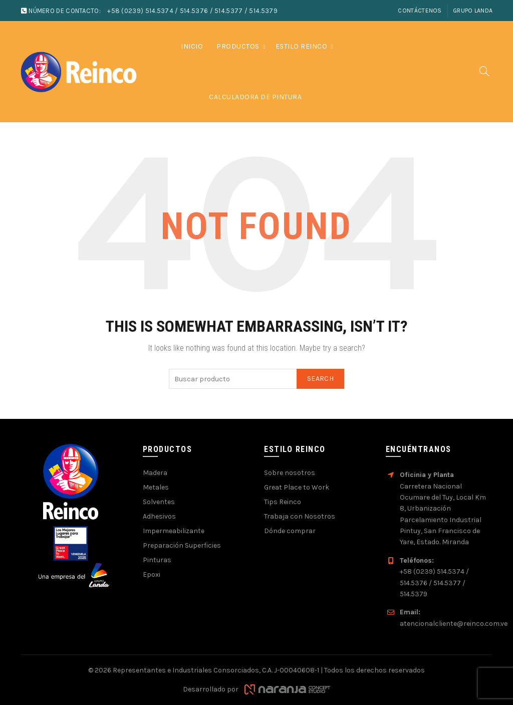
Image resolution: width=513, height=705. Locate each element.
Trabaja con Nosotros (299, 516)
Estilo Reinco (302, 46)
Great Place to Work (296, 487)
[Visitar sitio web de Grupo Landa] (74, 575)
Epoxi (151, 574)
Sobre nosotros (289, 472)
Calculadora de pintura (255, 97)
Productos (238, 46)
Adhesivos (159, 516)
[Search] (484, 71)
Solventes (159, 502)
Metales (156, 487)
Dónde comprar (290, 531)
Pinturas (157, 560)
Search (320, 378)
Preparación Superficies (182, 545)
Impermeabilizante (173, 531)
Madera (155, 472)
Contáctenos (419, 10)
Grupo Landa (472, 10)
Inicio (192, 46)
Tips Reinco (282, 502)
